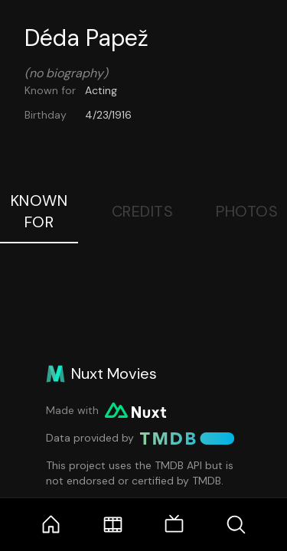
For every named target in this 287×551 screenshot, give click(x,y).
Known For (39, 211)
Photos (247, 211)
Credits (143, 211)
